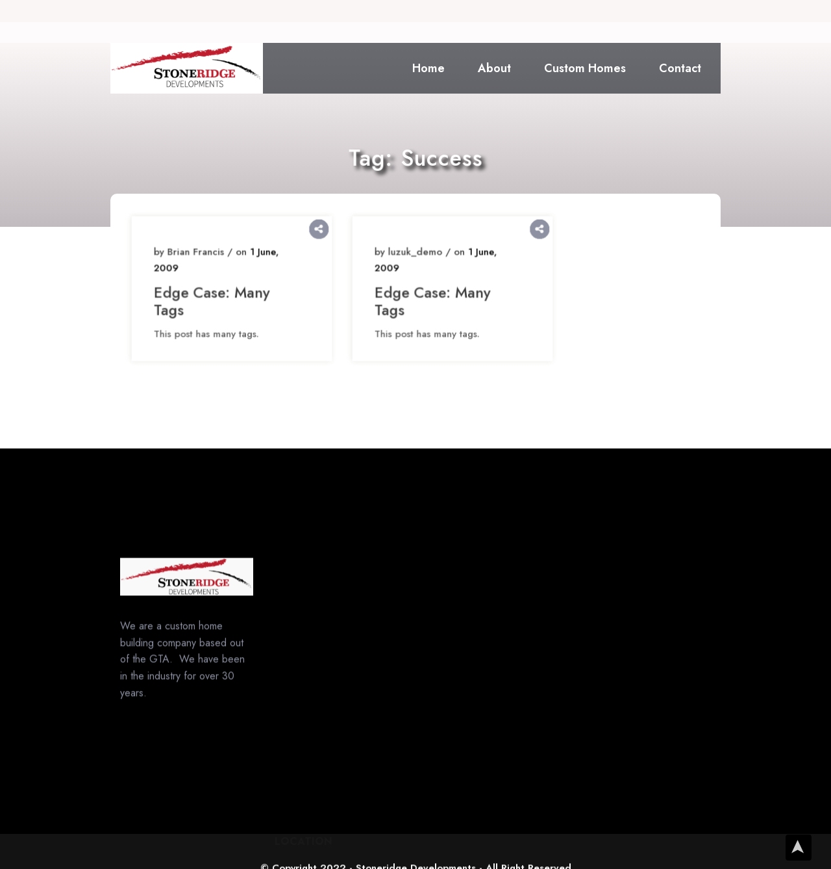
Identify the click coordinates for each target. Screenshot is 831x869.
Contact (680, 68)
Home (428, 68)
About (494, 68)
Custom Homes (585, 68)
